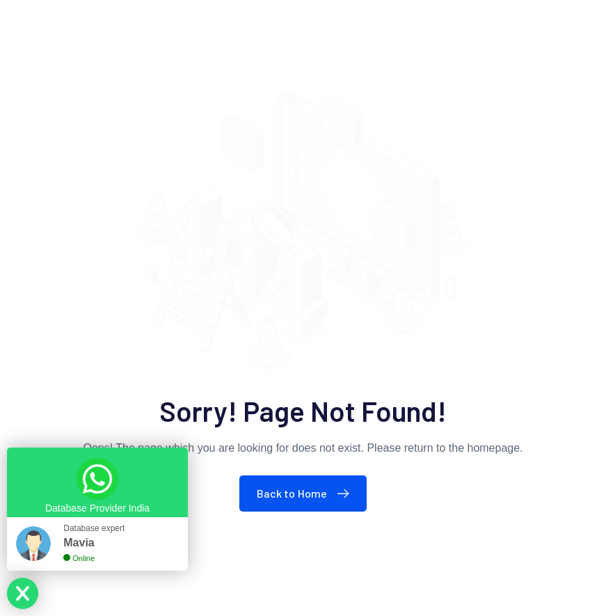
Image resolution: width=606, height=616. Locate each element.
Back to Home (306, 493)
